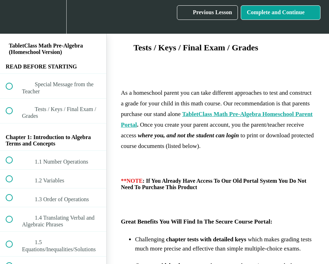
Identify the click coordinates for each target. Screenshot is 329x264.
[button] (13, 17)
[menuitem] (53, 17)
